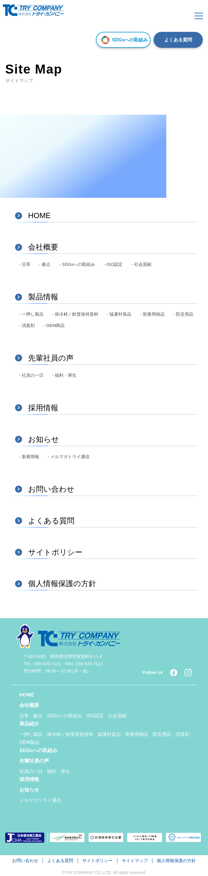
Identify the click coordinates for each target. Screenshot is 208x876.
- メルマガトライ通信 (69, 456)
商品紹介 (29, 724)
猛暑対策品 (109, 734)
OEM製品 (29, 742)
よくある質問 (178, 39)
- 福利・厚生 (64, 375)
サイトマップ (135, 860)
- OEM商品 (54, 325)
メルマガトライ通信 (40, 800)
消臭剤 (182, 734)
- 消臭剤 (27, 325)
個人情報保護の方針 (176, 860)
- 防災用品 (183, 314)
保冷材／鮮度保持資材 (70, 734)
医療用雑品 (136, 734)
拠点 (37, 715)
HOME (26, 695)
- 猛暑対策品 (119, 314)
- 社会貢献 (141, 264)
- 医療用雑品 (152, 314)
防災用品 (162, 734)
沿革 (24, 715)
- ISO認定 (113, 264)
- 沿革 (24, 264)
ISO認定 (95, 715)
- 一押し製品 (31, 314)
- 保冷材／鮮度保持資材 (75, 314)
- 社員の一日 (31, 375)
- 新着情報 (29, 456)
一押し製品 (31, 734)
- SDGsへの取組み (77, 264)
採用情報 (29, 779)
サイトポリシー (97, 860)
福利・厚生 (58, 771)
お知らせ (29, 790)
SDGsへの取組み (123, 39)
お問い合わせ (25, 860)
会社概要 (29, 705)
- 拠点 (44, 264)
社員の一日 (31, 771)
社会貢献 (117, 715)
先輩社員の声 (34, 761)
